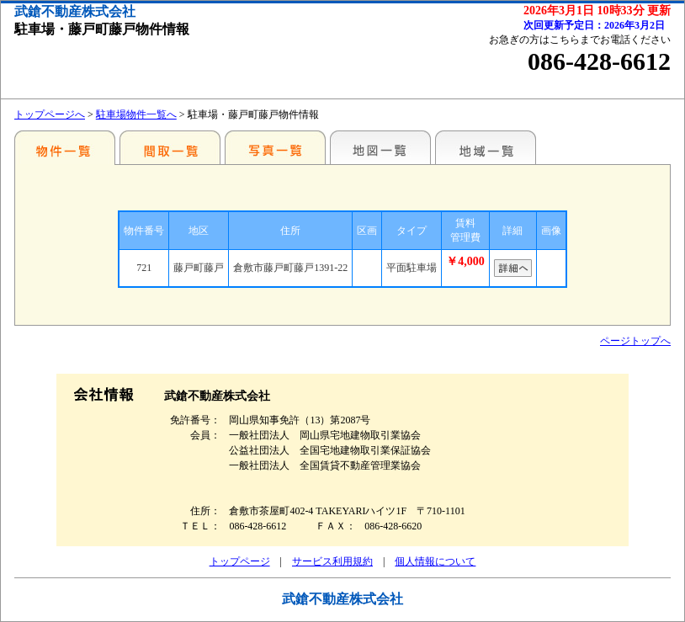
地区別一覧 (64, 147)
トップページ (240, 561)
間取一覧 (169, 147)
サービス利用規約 (332, 561)
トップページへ (49, 114)
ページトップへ (635, 341)
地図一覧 (380, 147)
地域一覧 (485, 147)
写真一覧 (275, 147)
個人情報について (435, 561)
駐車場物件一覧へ (136, 114)
